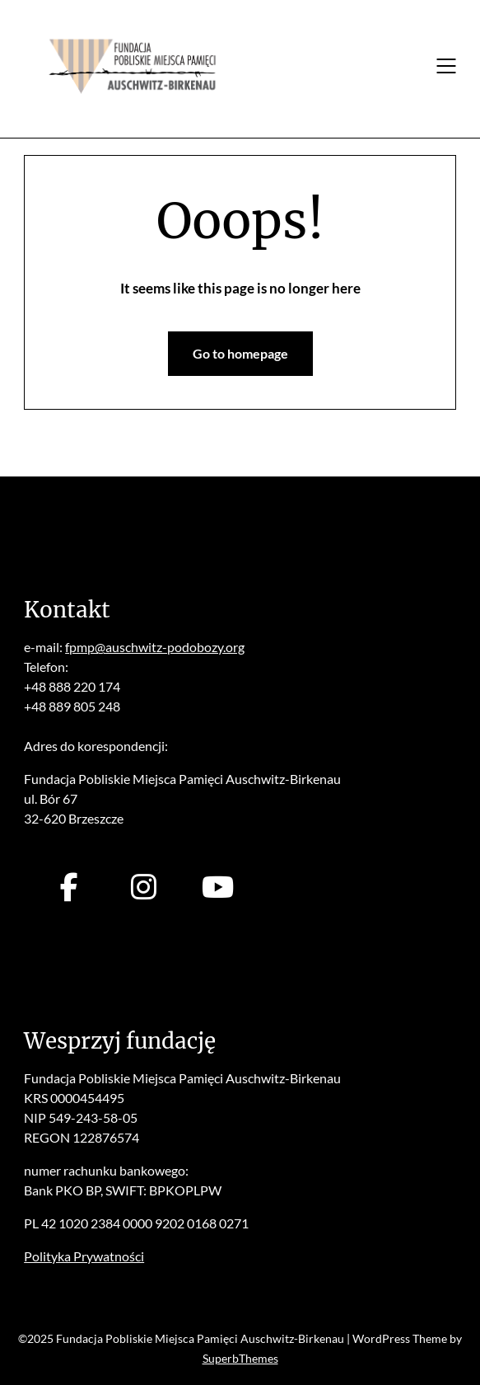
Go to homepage (240, 353)
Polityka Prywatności (84, 1256)
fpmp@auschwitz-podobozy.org (155, 647)
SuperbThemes (240, 1358)
